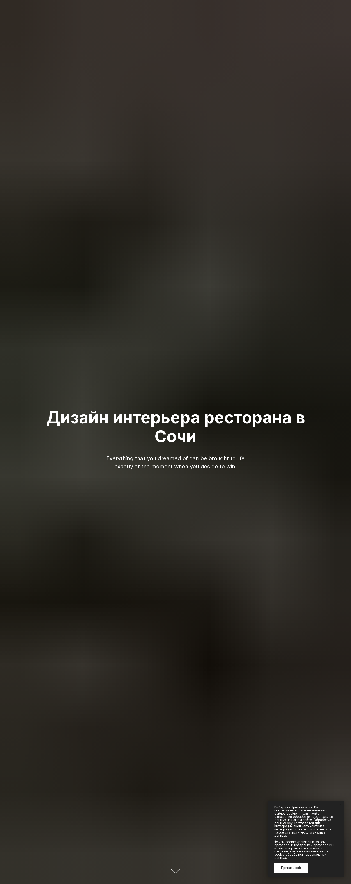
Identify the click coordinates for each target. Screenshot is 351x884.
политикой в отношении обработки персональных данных (304, 816)
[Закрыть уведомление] (341, 804)
